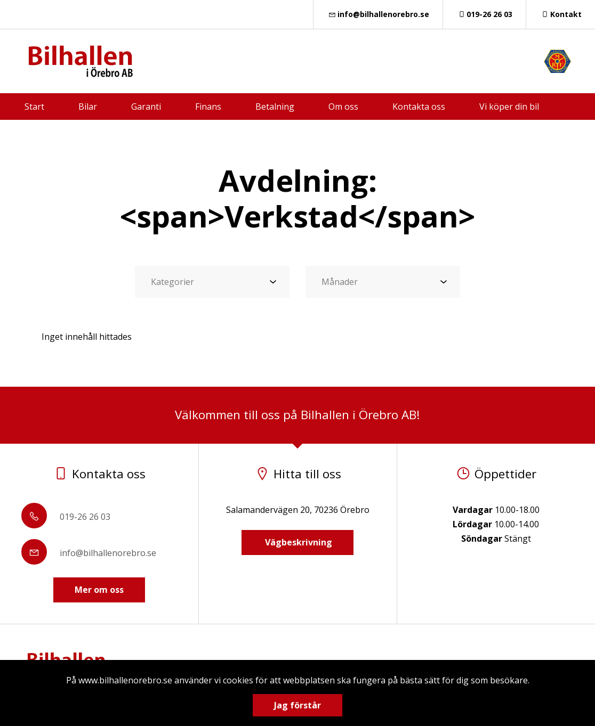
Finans (208, 106)
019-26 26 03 (484, 14)
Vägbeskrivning (297, 542)
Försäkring (281, 133)
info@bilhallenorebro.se (378, 14)
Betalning (274, 106)
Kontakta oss (418, 106)
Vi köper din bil (509, 106)
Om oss (343, 106)
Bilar (87, 106)
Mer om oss (99, 590)
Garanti (146, 106)
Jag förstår (297, 705)
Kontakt (561, 14)
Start (34, 106)
